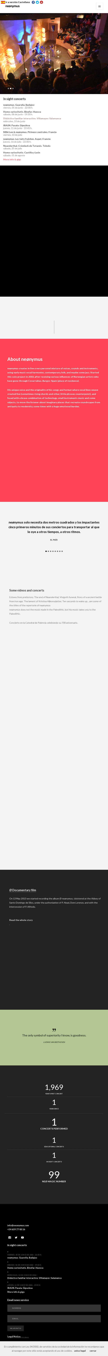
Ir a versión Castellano (15, 2)
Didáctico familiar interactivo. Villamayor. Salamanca (32, 118)
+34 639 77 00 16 (16, 1230)
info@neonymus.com (18, 1227)
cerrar (93, 1350)
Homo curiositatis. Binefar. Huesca (22, 111)
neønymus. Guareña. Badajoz (18, 104)
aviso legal (80, 1350)
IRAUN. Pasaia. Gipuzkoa (16, 125)
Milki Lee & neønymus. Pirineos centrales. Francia (30, 132)
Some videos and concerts (31, 591)
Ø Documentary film (27, 891)
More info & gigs (12, 159)
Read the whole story (25, 921)
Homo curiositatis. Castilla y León (21, 152)
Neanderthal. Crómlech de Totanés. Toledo (26, 145)
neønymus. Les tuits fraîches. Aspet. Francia (26, 139)
